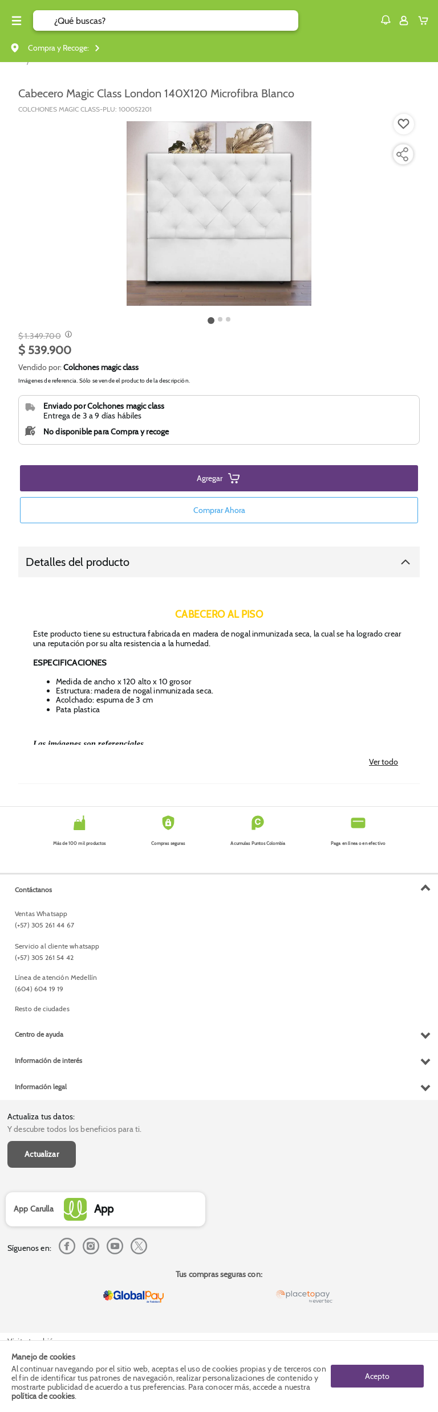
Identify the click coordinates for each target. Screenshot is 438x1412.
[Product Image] (219, 213)
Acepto (377, 1376)
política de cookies (43, 1396)
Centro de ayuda (39, 1034)
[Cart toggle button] (425, 20)
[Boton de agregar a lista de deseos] (403, 124)
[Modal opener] (67, 335)
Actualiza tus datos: (41, 1116)
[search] (176, 20)
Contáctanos (33, 889)
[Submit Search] (43, 20)
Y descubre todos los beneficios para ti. (74, 1129)
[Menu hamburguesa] (17, 20)
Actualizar (42, 1154)
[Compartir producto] (402, 154)
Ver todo (383, 761)
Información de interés (48, 1060)
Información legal (41, 1086)
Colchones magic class (101, 367)
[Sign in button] (403, 20)
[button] (385, 19)
